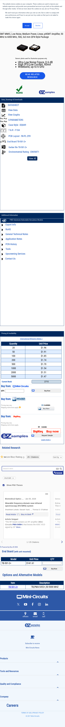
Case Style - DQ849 (17, 125)
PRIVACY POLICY (38, 713)
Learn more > (46, 440)
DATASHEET (13, 105)
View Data (13, 110)
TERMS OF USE (26, 713)
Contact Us (10, 258)
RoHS (8, 229)
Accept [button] (27, 26)
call (43, 615)
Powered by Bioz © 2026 (9, 547)
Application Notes (14, 239)
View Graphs (14, 114)
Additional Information (9, 215)
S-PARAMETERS (15, 119)
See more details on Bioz (57, 547)
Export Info (11, 224)
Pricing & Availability (8, 333)
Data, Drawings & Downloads (11, 99)
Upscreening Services (15, 253)
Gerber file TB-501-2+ (18, 147)
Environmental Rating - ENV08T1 (24, 151)
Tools (8, 249)
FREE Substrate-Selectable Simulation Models (26, 220)
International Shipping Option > (31, 339)
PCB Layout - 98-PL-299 (19, 136)
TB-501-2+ (13, 586)
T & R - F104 (14, 130)
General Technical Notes (17, 234)
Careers (12, 705)
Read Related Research (32, 75)
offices (25, 615)
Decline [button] (37, 26)
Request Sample (42, 435)
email (35, 615)
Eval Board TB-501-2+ (16, 141)
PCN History (11, 244)
